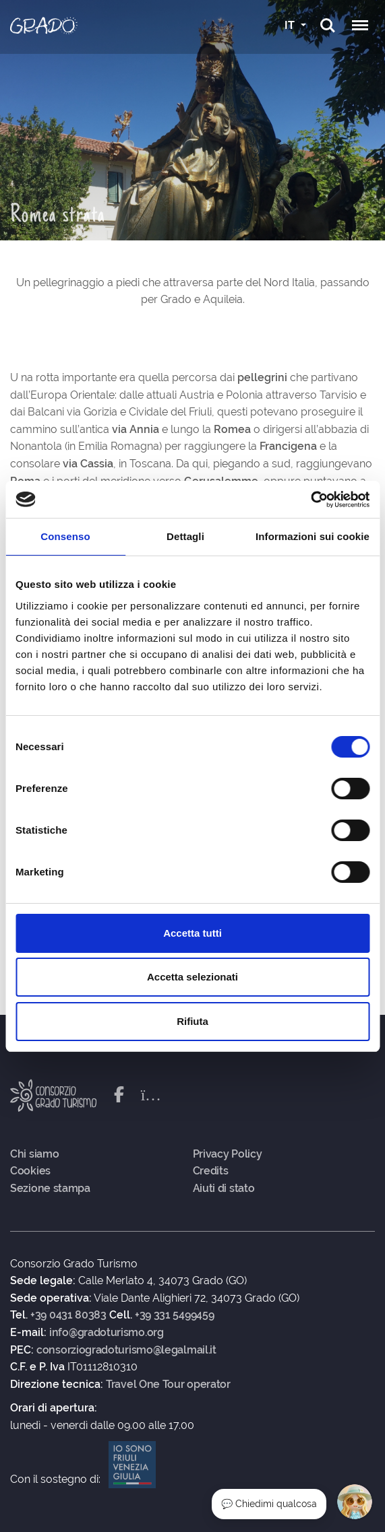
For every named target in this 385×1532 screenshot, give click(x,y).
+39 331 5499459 (174, 1315)
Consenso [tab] (65, 536)
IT (291, 25)
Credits (211, 1171)
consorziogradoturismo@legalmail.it (126, 1350)
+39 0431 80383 (68, 1315)
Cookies (30, 1171)
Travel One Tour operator (168, 1384)
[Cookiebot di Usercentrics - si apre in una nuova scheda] (310, 499)
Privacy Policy (227, 1154)
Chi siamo (34, 1154)
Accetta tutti (192, 933)
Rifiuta (192, 1021)
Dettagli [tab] (185, 536)
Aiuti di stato (224, 1188)
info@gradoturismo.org (106, 1332)
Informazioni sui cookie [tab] (312, 536)
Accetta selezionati (192, 977)
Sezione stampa (50, 1188)
